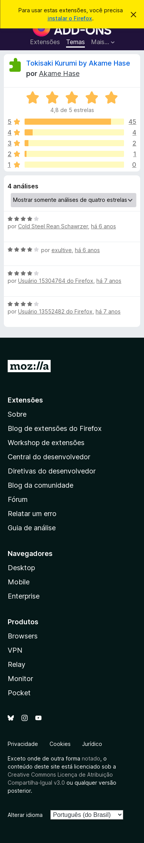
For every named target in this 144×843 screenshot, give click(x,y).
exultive (61, 250)
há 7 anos (108, 280)
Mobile (19, 582)
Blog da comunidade (40, 485)
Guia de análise (32, 528)
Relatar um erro (32, 514)
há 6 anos (103, 226)
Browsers (23, 636)
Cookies (60, 744)
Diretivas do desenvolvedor (52, 471)
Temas (75, 42)
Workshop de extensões (46, 443)
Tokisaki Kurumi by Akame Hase (78, 63)
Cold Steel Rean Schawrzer (53, 226)
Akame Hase (59, 73)
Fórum (18, 499)
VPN (15, 650)
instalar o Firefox (70, 18)
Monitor (20, 679)
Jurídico (92, 744)
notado (91, 758)
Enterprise (24, 596)
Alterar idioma (25, 815)
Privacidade (23, 744)
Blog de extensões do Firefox (55, 428)
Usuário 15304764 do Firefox (55, 280)
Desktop (21, 568)
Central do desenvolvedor (49, 457)
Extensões (45, 42)
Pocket (19, 693)
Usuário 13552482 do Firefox (55, 311)
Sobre (17, 414)
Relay (16, 664)
